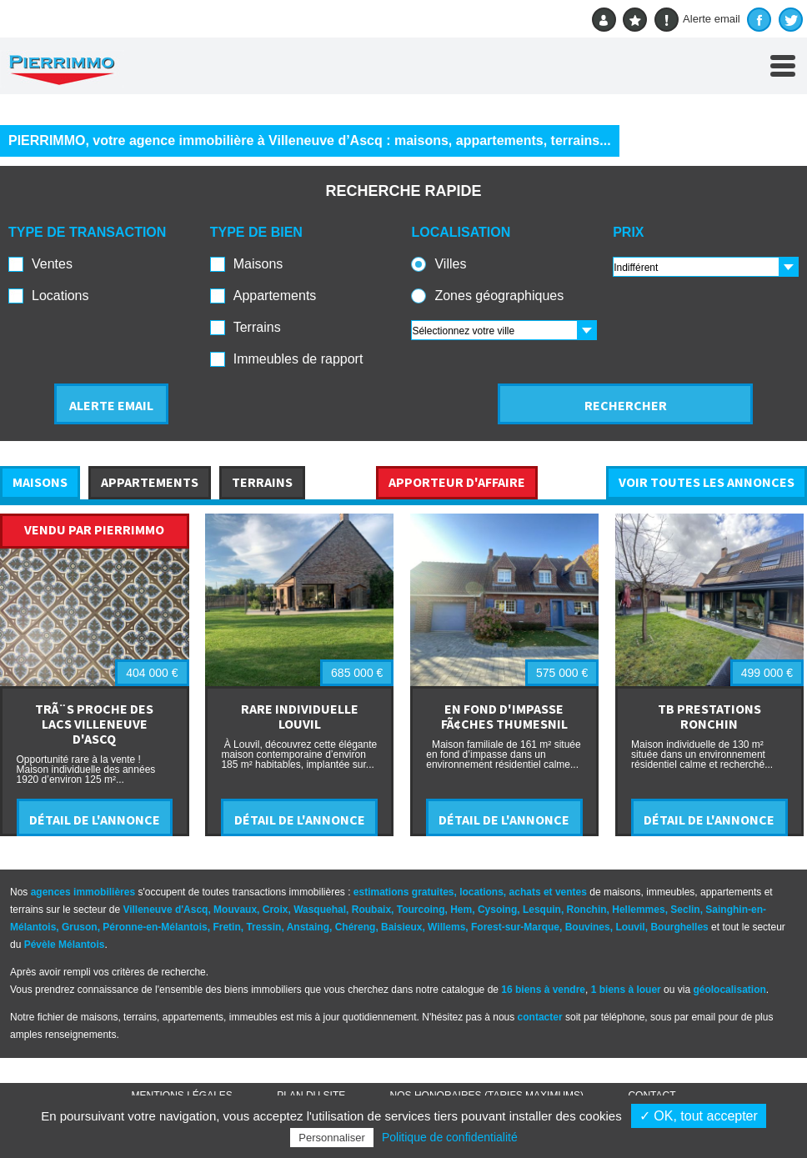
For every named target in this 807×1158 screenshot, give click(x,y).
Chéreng (355, 927)
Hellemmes (638, 909)
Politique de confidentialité (450, 1137)
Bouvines (587, 927)
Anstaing (308, 927)
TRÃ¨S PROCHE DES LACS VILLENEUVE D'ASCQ (94, 723)
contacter (540, 1017)
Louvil (629, 927)
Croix (275, 909)
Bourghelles (679, 927)
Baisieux (401, 927)
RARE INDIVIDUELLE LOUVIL (299, 716)
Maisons (258, 264)
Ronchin (587, 909)
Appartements (275, 295)
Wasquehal (319, 909)
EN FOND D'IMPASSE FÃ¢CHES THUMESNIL (504, 716)
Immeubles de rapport (298, 359)
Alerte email (697, 20)
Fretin (226, 927)
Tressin (263, 927)
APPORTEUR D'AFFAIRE (456, 482)
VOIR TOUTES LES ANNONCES (706, 482)
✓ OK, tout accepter (698, 1116)
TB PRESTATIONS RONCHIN (709, 716)
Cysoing (497, 909)
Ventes (52, 264)
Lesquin (542, 909)
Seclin (684, 909)
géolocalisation (729, 989)
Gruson (80, 927)
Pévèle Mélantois (64, 944)
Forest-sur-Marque (515, 927)
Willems (446, 927)
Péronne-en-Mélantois (155, 927)
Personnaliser (331, 1137)
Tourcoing (421, 909)
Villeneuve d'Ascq (165, 909)
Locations (60, 295)
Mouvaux (235, 909)
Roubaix (371, 909)
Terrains (257, 327)
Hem (461, 909)
